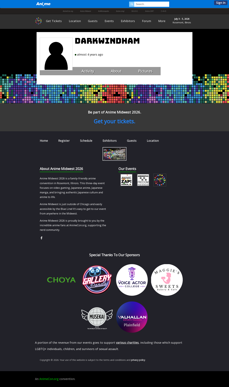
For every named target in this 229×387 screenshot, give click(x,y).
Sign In (220, 3)
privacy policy (138, 359)
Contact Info (42, 89)
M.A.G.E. (135, 11)
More (161, 21)
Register (64, 141)
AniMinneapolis (103, 11)
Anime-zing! (120, 11)
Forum (146, 21)
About (116, 71)
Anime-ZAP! (149, 11)
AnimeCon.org (68, 11)
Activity (87, 71)
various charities (127, 342)
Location (75, 21)
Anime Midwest (85, 11)
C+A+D (163, 11)
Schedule (86, 141)
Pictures (145, 71)
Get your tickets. (114, 121)
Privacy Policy (56, 89)
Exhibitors (128, 21)
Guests (92, 21)
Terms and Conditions (73, 89)
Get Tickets (54, 21)
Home (44, 141)
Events (109, 21)
